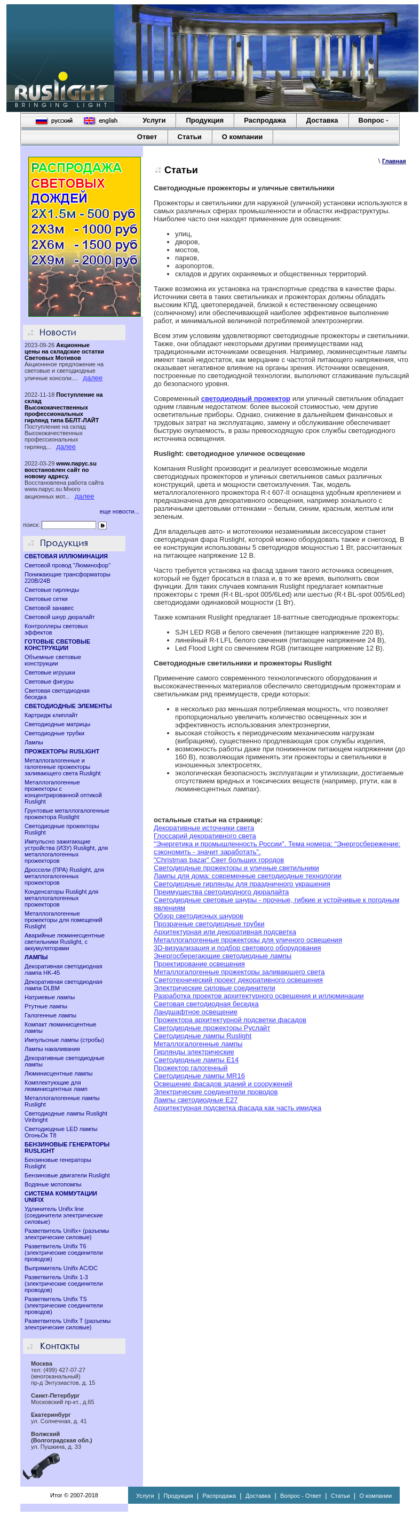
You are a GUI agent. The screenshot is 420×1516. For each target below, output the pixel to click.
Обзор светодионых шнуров (198, 916)
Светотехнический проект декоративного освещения (238, 980)
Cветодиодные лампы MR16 (199, 1076)
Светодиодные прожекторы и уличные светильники (236, 868)
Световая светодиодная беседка (206, 1004)
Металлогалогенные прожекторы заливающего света (239, 972)
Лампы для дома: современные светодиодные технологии (248, 876)
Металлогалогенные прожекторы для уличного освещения (248, 940)
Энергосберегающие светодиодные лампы (222, 956)
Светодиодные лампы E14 (196, 1060)
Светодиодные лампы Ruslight (202, 1036)
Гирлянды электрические (194, 1052)
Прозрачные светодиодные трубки (209, 924)
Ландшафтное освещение (195, 1012)
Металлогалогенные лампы (198, 1044)
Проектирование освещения (199, 964)
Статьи (190, 137)
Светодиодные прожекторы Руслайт (212, 1028)
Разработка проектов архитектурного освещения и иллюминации (258, 996)
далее (92, 378)
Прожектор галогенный (191, 1068)
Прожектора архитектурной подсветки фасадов (230, 1020)
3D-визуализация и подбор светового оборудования (237, 948)
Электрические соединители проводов (216, 1092)
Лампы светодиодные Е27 (195, 1100)
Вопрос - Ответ (300, 1496)
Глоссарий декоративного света (205, 836)
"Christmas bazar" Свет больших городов (219, 860)
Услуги (153, 120)
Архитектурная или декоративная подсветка (225, 932)
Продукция (205, 120)
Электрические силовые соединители (214, 988)
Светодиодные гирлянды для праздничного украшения (242, 884)
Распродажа (265, 120)
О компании (242, 137)
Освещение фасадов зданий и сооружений (223, 1084)
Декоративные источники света (204, 828)
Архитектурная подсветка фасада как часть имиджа (237, 1108)
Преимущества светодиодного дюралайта (221, 892)
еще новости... (119, 511)
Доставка (322, 120)
